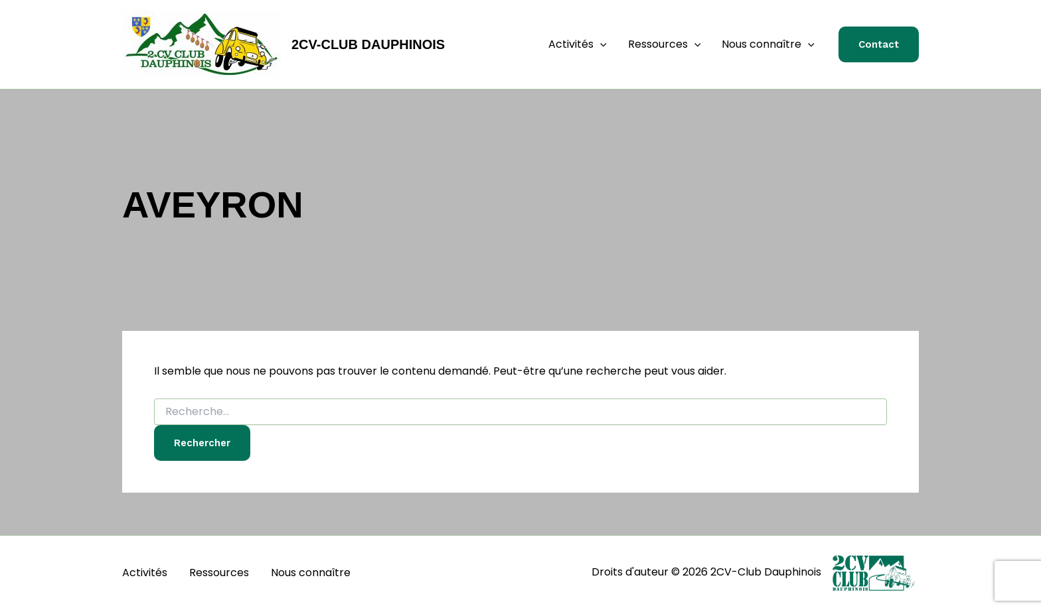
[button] (879, 45)
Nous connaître (768, 44)
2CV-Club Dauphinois (368, 44)
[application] (600, 44)
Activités (577, 44)
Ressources (664, 44)
